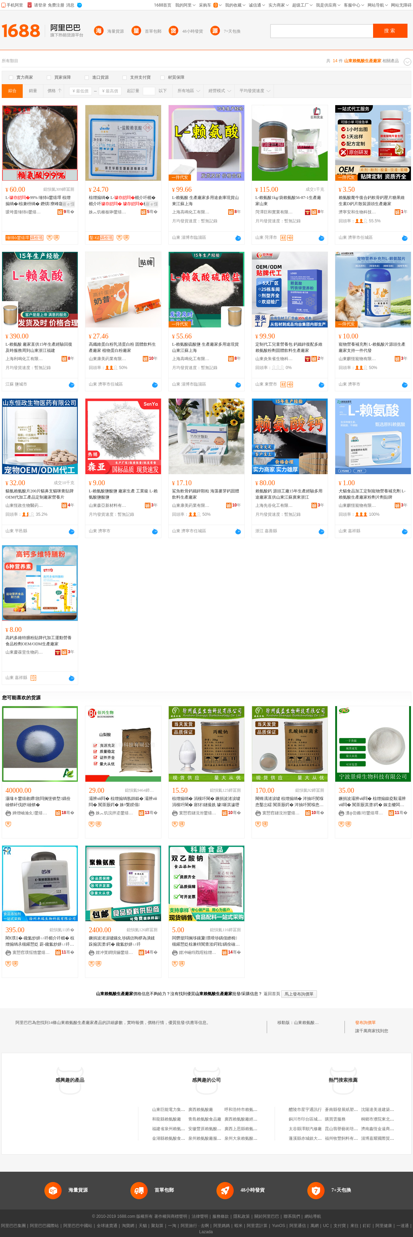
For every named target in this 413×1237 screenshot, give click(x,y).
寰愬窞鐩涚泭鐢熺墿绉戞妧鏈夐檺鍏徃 (198, 813)
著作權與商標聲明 (170, 1216)
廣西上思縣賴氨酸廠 (243, 1128)
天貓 (143, 1225)
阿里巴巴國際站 (44, 1225)
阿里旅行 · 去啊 (195, 1225)
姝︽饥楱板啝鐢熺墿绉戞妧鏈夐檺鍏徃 (108, 212)
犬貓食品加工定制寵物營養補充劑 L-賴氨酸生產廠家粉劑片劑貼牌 (372, 494)
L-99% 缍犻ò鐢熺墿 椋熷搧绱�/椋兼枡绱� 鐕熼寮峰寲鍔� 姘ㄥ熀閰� (38, 201)
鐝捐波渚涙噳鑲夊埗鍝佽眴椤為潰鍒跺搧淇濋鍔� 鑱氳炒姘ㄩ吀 (122, 941)
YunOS (278, 1225)
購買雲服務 (335, 1119)
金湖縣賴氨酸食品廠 (170, 1138)
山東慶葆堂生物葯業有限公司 (24, 652)
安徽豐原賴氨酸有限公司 (211, 1128)
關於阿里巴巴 (266, 1216)
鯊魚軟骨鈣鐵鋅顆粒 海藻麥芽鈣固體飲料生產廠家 (205, 494)
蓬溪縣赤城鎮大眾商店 (309, 1138)
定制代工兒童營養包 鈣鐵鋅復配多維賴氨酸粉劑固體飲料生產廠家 (288, 347)
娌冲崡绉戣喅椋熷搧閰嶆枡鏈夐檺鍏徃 (198, 952)
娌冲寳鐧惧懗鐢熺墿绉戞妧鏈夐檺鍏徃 (115, 952)
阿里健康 (383, 1225)
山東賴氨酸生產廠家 (312, 1022)
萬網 (314, 1225)
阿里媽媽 (221, 1225)
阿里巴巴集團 (13, 1225)
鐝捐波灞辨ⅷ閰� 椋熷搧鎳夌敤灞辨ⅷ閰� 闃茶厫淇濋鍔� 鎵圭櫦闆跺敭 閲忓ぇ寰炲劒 (372, 802)
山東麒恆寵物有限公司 (358, 358)
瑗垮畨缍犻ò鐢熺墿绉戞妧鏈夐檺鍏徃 (24, 212)
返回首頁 (272, 993)
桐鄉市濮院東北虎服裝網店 (386, 1119)
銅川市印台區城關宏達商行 (313, 1119)
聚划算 (157, 1225)
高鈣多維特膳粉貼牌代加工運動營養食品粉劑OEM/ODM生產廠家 (39, 640)
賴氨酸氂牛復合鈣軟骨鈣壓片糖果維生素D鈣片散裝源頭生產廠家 (372, 200)
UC (326, 1225)
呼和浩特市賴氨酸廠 (243, 1109)
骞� (69, 211)
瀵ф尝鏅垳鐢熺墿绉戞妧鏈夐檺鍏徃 (364, 813)
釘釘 (367, 1225)
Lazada (206, 1231)
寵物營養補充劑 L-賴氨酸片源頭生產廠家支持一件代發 (372, 347)
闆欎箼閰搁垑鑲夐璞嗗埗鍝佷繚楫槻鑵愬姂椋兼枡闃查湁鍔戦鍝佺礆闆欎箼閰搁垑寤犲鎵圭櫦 (206, 941)
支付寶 (339, 1225)
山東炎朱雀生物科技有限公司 (274, 358)
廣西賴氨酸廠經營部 (243, 1119)
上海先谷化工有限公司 (274, 505)
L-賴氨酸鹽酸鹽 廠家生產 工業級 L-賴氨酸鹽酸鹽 (123, 494)
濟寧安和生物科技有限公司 (358, 212)
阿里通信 (297, 1225)
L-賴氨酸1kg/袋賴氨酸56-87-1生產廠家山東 (288, 200)
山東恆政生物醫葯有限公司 (24, 505)
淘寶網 (128, 1225)
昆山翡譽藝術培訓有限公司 (349, 1128)
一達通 (402, 1225)
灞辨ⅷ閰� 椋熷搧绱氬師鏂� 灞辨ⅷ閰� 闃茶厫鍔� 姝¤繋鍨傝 (123, 801)
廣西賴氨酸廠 (200, 1109)
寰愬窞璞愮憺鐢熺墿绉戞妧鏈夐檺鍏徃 (31, 952)
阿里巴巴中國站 (77, 1225)
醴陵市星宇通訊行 (305, 1109)
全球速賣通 (107, 1225)
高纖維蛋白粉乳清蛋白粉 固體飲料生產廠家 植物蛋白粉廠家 (122, 347)
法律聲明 (200, 1216)
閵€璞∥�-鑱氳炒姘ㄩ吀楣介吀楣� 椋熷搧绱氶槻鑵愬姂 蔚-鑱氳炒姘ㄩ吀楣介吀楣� (40, 941)
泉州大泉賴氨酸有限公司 (247, 1138)
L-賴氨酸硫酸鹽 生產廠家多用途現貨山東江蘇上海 (205, 347)
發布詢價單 (365, 1022)
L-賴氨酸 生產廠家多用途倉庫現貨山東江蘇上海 (205, 200)
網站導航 (313, 1216)
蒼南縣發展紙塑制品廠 (345, 1109)
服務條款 (220, 1216)
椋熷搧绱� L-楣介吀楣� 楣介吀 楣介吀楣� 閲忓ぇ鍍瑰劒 (122, 201)
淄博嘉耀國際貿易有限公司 (386, 1138)
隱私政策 (241, 1216)
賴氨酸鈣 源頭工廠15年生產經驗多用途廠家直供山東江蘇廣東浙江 (288, 494)
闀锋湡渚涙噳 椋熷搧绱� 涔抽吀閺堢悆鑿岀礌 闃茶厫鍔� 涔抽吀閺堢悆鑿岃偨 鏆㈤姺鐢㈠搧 (289, 802)
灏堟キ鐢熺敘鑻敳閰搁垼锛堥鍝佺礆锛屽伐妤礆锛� (38, 801)
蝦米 (238, 1225)
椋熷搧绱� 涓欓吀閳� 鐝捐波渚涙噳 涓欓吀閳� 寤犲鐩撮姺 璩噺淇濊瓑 (206, 801)
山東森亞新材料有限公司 (108, 505)
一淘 (172, 1225)
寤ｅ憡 (68, 204)
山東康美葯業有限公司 (108, 358)
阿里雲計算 (257, 1225)
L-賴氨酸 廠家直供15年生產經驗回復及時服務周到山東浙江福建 (39, 347)
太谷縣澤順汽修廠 (305, 1128)
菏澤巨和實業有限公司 (274, 212)
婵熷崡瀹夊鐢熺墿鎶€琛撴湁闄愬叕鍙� (31, 813)
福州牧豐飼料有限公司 (345, 1138)
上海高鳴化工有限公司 (191, 212)
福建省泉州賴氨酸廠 (170, 1128)
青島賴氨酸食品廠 (204, 1119)
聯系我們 (292, 1216)
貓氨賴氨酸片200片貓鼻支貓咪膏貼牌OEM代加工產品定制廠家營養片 (40, 494)
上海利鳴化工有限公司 (24, 358)
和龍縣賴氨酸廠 (166, 1119)
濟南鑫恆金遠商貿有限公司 (386, 1128)
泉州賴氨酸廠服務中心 (209, 1138)
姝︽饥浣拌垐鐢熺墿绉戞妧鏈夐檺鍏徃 (115, 813)
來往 (354, 1225)
